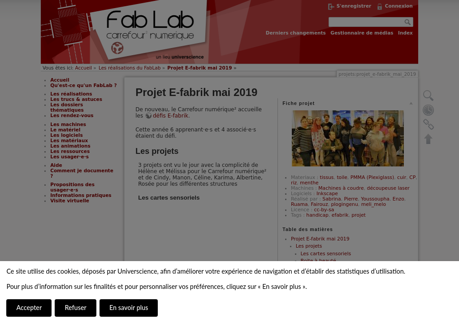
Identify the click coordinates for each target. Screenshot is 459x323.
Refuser (75, 307)
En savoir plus (128, 307)
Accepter (29, 307)
